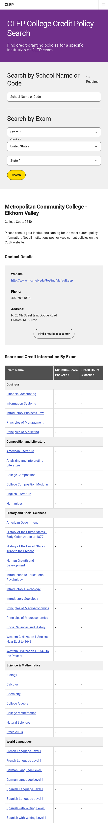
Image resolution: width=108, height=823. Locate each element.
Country (14, 139)
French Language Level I (24, 751)
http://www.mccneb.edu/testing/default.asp (42, 280)
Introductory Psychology (23, 589)
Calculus (13, 684)
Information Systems (21, 403)
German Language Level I (24, 770)
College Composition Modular (27, 484)
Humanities (15, 503)
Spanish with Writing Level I (26, 808)
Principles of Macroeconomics (28, 608)
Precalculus (15, 732)
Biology (12, 675)
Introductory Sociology (22, 599)
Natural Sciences (18, 722)
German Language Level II (25, 780)
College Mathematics (21, 713)
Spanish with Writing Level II (26, 818)
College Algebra (17, 703)
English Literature (19, 494)
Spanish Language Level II (25, 799)
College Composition (21, 475)
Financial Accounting (21, 394)
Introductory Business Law (25, 413)
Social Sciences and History (26, 627)
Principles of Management (25, 422)
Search (16, 175)
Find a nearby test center (54, 333)
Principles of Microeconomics (27, 618)
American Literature (20, 451)
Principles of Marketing (23, 432)
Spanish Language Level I (25, 789)
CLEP (9, 4)
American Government (22, 522)
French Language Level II (24, 760)
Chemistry (14, 694)
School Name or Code (25, 97)
